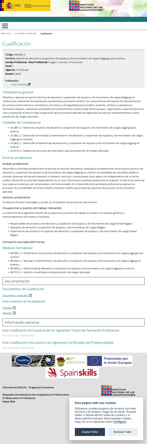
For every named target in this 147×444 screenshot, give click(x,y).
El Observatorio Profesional (18, 398)
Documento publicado (15, 295)
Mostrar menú (4, 26)
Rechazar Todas (123, 431)
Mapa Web (8, 401)
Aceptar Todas (90, 431)
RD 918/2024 (20, 84)
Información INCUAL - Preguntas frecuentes (28, 387)
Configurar (119, 421)
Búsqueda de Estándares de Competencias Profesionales (35, 394)
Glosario (7, 313)
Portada (7, 308)
